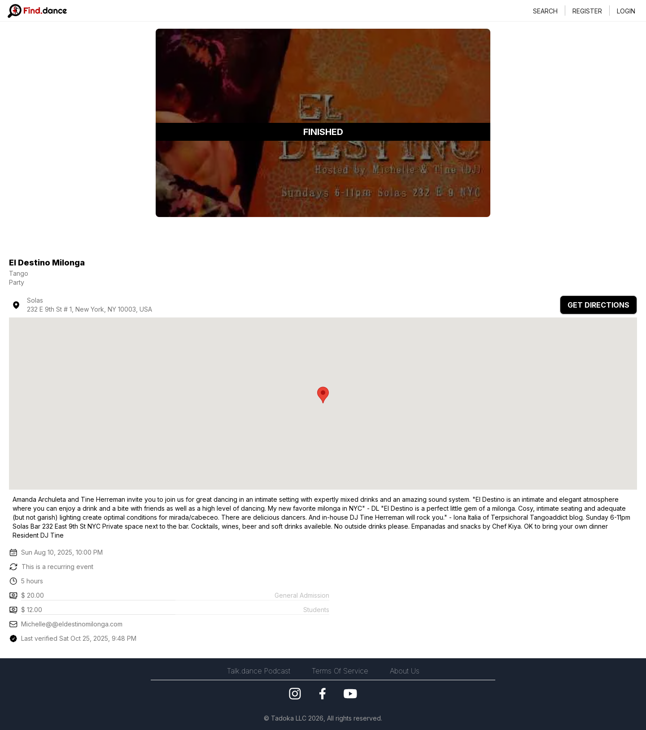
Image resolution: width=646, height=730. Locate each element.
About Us (404, 670)
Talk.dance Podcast (258, 670)
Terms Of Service (340, 670)
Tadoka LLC (287, 718)
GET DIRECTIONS (598, 304)
